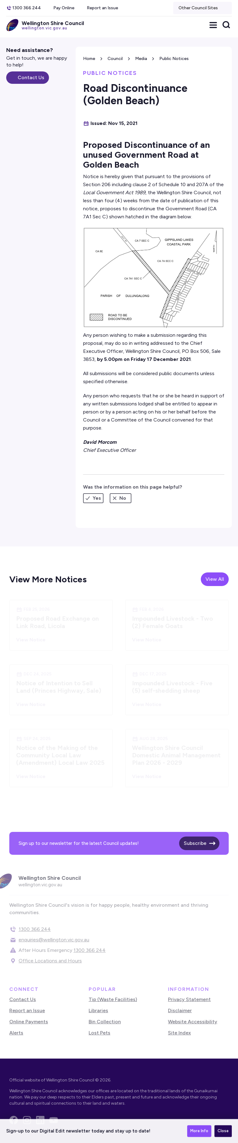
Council (115, 58)
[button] (202, 8)
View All (214, 579)
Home (89, 58)
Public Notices (174, 58)
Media (141, 58)
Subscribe (195, 843)
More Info (199, 1133)
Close (223, 1133)
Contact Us (31, 77)
